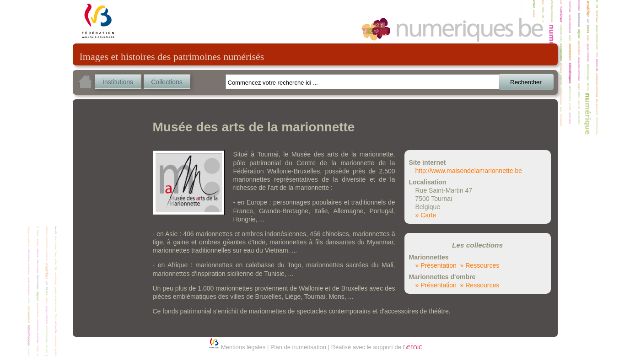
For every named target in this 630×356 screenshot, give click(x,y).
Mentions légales (243, 347)
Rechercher (526, 82)
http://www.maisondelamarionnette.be (468, 170)
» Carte (425, 215)
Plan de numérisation (298, 347)
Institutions (117, 82)
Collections (166, 82)
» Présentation (436, 265)
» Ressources (480, 265)
